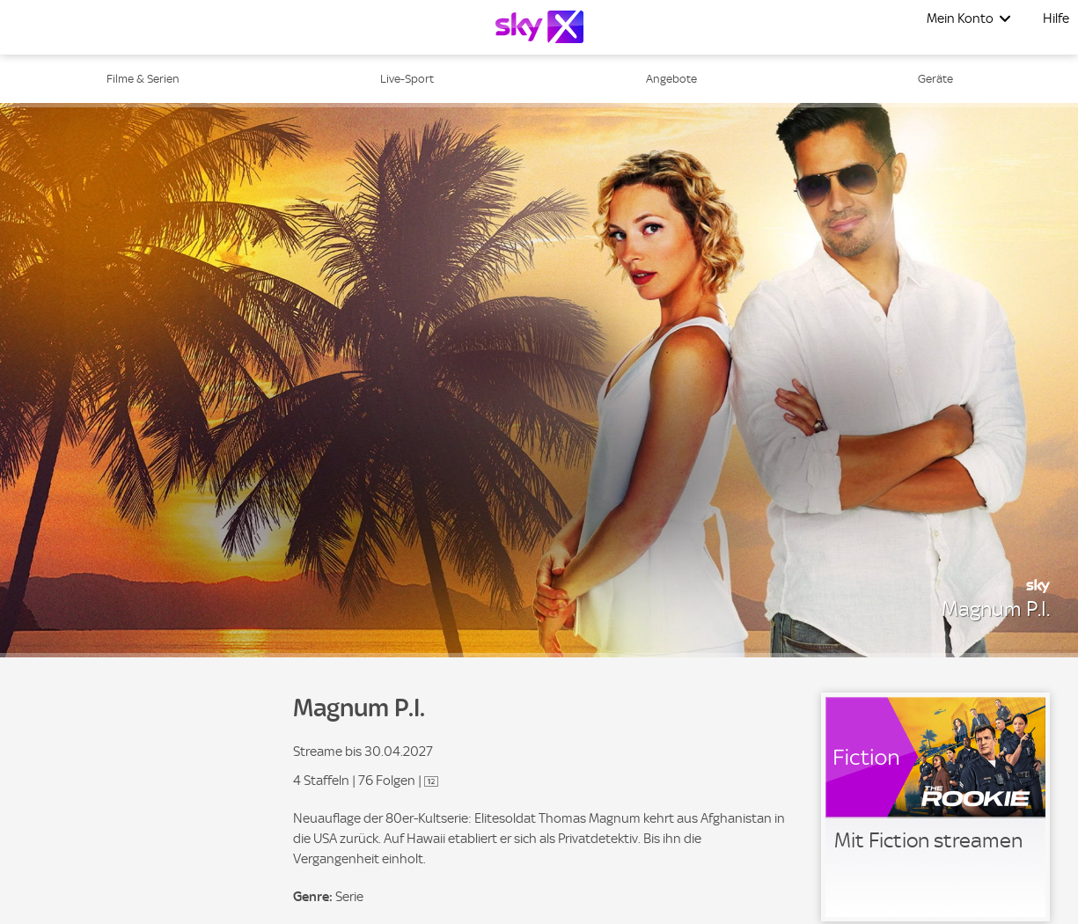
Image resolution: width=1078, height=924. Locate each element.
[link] (935, 807)
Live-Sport (407, 78)
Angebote (671, 78)
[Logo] (539, 27)
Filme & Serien (143, 78)
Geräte (935, 78)
